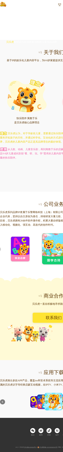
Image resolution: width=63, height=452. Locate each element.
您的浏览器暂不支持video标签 (31, 24)
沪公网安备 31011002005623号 (48, 447)
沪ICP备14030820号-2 (30, 447)
